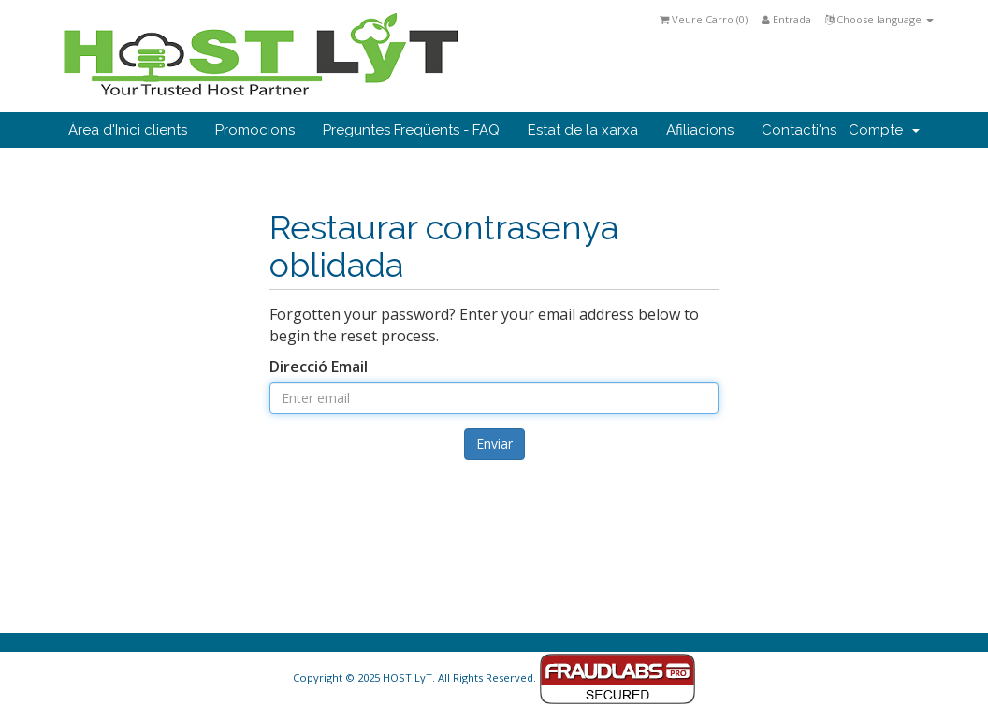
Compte (884, 130)
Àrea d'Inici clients (127, 130)
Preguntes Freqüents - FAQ (411, 130)
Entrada (786, 19)
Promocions (255, 130)
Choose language (879, 19)
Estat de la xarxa (583, 130)
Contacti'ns (799, 130)
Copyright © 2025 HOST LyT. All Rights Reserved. (494, 677)
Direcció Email (318, 366)
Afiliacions (700, 130)
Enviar (494, 444)
